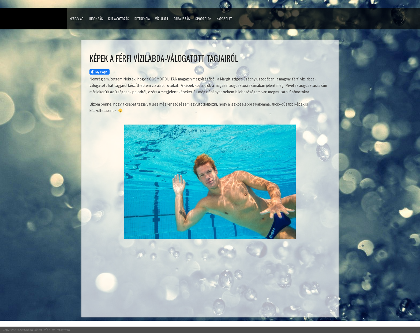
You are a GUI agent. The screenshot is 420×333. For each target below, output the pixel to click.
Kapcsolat (224, 18)
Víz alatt (161, 18)
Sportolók (203, 18)
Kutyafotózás (118, 18)
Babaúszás (182, 18)
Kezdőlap (77, 18)
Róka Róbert (34, 330)
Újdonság (96, 18)
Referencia (142, 18)
